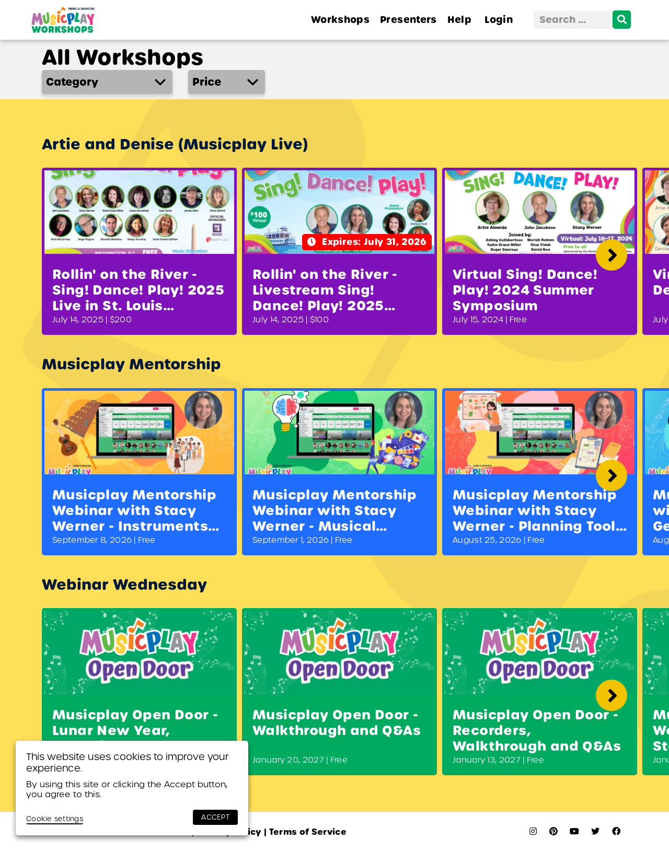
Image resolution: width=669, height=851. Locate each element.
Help (459, 19)
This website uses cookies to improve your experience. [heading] (127, 762)
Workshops (340, 19)
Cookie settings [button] (54, 818)
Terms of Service (305, 832)
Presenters (408, 19)
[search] (622, 19)
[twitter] (595, 831)
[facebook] (616, 831)
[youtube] (574, 831)
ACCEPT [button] (215, 817)
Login (499, 19)
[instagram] (533, 831)
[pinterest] (553, 831)
